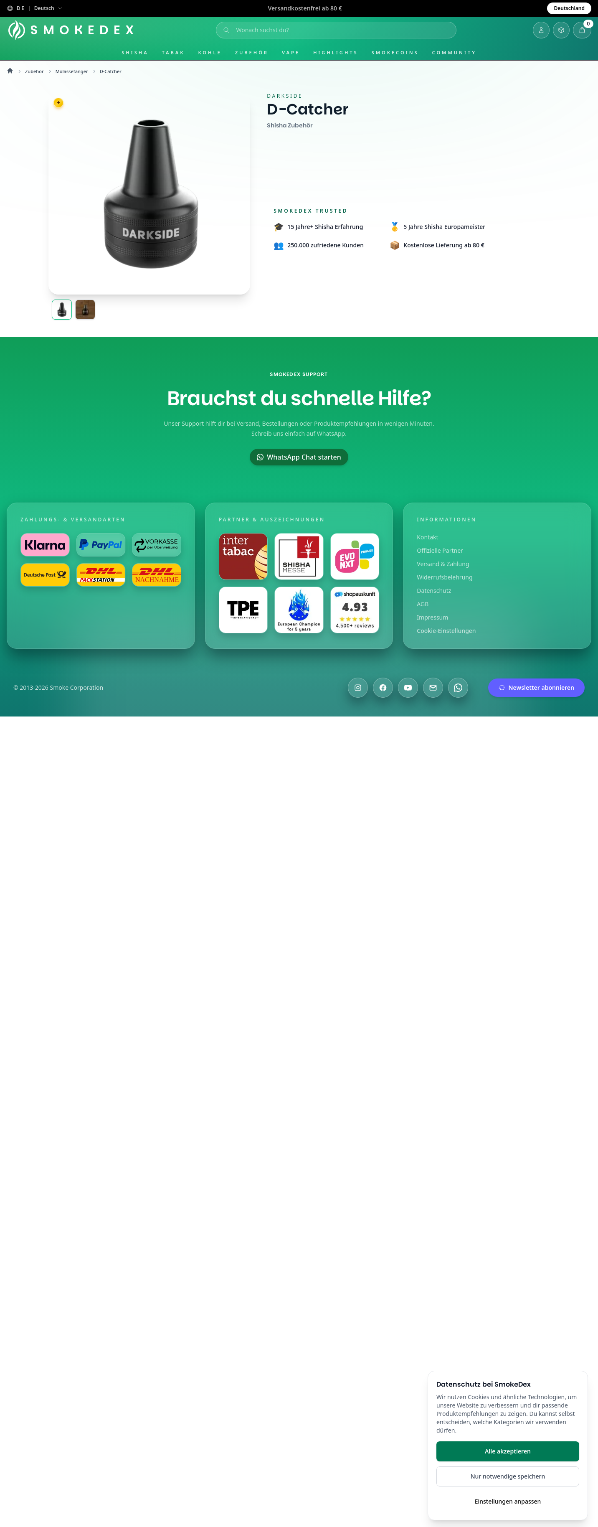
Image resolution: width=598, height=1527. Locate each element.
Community (454, 52)
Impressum (432, 617)
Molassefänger (72, 71)
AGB (422, 604)
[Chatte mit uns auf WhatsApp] (458, 688)
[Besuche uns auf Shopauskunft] (355, 610)
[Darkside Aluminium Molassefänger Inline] (85, 310)
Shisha (135, 52)
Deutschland (569, 8)
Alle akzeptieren (508, 1451)
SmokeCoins (395, 52)
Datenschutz (434, 591)
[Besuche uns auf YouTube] (408, 688)
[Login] (541, 30)
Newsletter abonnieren (537, 687)
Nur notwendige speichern (508, 1476)
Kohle (209, 52)
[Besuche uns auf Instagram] (358, 688)
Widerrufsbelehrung (444, 577)
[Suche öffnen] (337, 30)
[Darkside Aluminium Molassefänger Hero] (62, 310)
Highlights (335, 52)
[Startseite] (74, 30)
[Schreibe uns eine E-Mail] (433, 688)
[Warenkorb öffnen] (582, 30)
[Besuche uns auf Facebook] (383, 688)
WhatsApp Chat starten (299, 457)
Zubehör (252, 52)
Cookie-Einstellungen (446, 631)
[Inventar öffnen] (561, 30)
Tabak (173, 52)
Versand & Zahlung (443, 564)
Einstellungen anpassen (508, 1501)
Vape (291, 52)
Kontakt (427, 537)
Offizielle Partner (440, 550)
